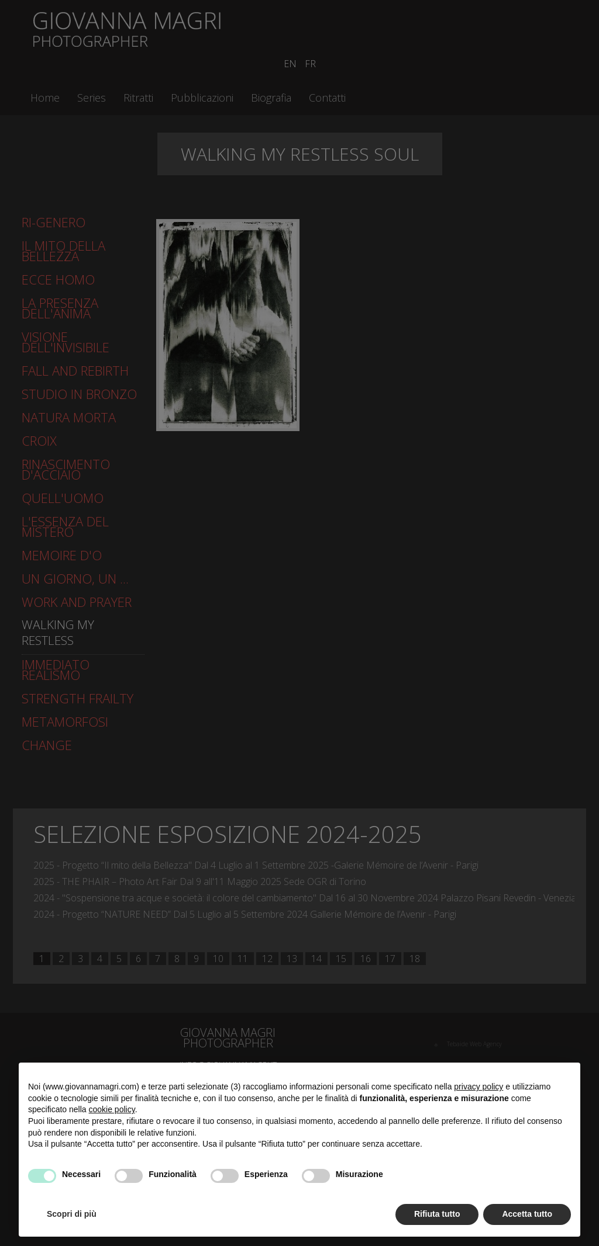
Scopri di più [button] (72, 1214)
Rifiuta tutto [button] (437, 1214)
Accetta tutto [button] (527, 1214)
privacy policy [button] (478, 1086)
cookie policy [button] (112, 1109)
